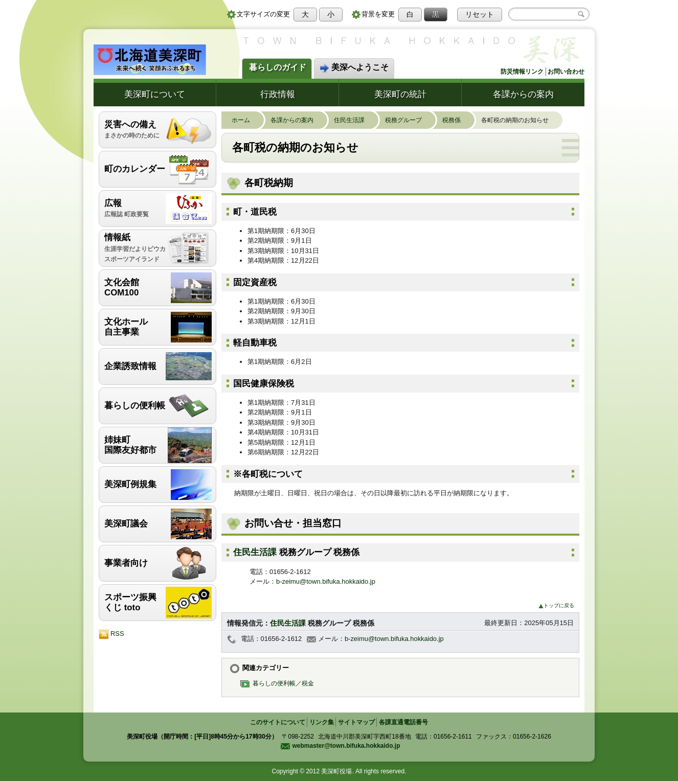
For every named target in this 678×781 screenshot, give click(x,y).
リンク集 (321, 722)
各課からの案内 (523, 94)
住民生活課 (354, 120)
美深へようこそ (354, 68)
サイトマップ (356, 722)
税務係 (456, 120)
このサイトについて (277, 722)
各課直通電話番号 (403, 722)
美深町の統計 (400, 94)
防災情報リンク (522, 71)
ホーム (246, 120)
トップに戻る (556, 605)
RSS (111, 634)
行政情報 (277, 94)
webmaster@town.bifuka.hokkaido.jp (340, 745)
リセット (479, 14)
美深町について (154, 94)
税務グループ (408, 120)
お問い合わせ (566, 71)
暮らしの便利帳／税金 (279, 683)
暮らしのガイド (277, 67)
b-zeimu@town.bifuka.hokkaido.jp (325, 581)
